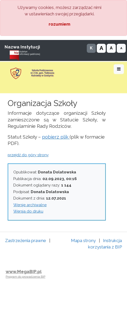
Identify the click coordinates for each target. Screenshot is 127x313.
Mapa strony (83, 240)
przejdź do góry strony (28, 155)
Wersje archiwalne (30, 205)
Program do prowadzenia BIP (25, 276)
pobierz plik (56, 137)
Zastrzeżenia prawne (25, 240)
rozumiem (59, 24)
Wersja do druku (28, 211)
